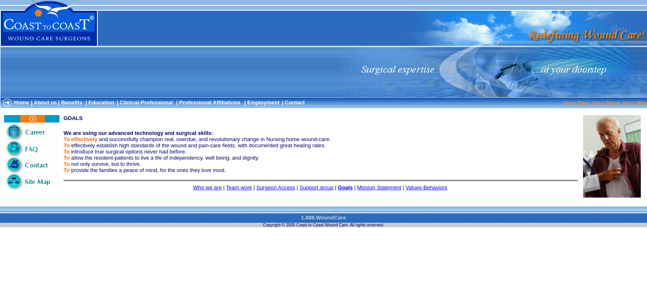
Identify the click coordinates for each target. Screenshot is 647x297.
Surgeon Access (275, 187)
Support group (316, 187)
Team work (239, 187)
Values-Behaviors (426, 187)
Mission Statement (379, 187)
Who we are (207, 187)
